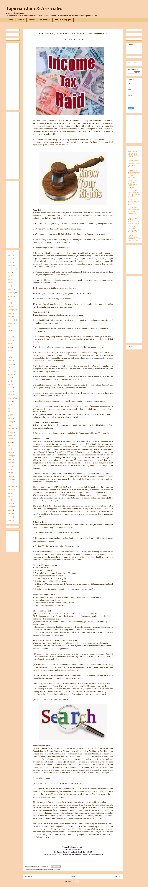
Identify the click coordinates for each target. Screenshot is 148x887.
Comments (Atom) (76, 881)
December (11, 293)
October (10, 323)
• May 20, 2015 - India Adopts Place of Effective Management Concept (133, 211)
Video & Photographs (63, 20)
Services (32, 20)
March (10, 306)
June (9, 279)
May (9, 282)
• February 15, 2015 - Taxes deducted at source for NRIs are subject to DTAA (134, 238)
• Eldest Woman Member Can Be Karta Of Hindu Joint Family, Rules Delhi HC (133, 153)
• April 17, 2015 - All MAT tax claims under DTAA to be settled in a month (134, 220)
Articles (21, 20)
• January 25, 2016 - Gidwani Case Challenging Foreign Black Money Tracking (134, 163)
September (11, 269)
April (9, 286)
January (10, 255)
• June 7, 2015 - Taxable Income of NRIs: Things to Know (133, 202)
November (11, 296)
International (45, 20)
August (10, 272)
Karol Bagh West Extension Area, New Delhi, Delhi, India (45, 869)
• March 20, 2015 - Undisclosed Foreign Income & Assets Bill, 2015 (133, 229)
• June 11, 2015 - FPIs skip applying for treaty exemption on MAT (134, 193)
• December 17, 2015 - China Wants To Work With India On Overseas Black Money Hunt (134, 174)
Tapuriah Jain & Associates (34, 8)
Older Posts (117, 876)
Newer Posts (28, 876)
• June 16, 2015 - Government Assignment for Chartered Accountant (133, 184)
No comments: (45, 866)
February (10, 262)
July (9, 276)
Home (11, 20)
